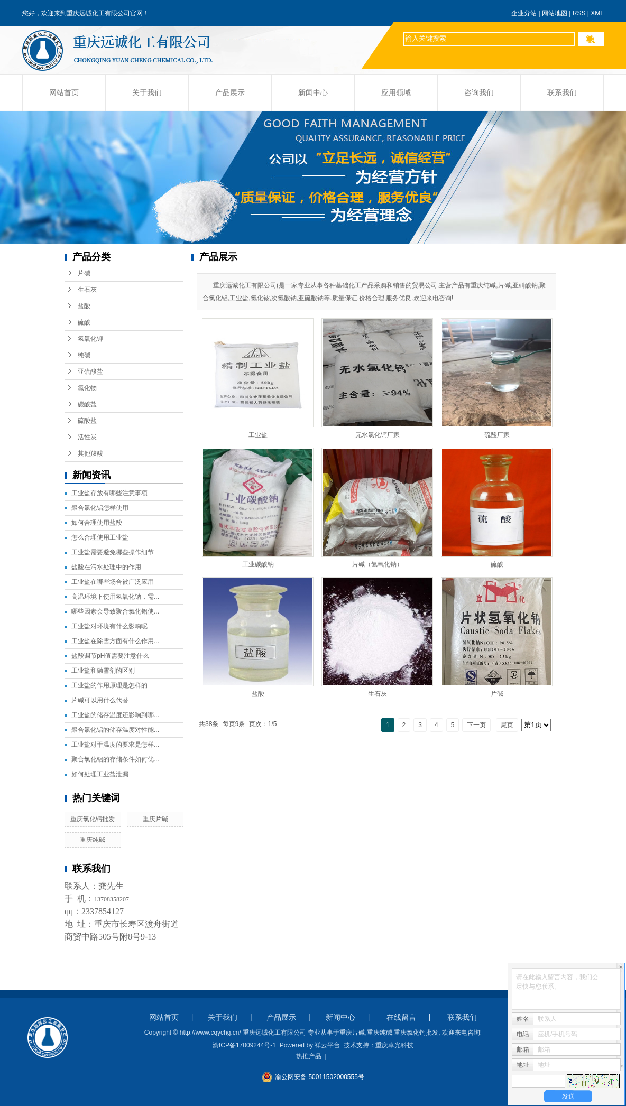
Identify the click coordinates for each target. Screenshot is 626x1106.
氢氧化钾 (90, 338)
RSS (579, 13)
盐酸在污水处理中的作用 (106, 567)
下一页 (476, 725)
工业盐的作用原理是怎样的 (109, 685)
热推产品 (308, 1056)
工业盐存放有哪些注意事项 (109, 493)
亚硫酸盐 (90, 371)
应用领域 (396, 93)
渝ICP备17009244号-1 (244, 1045)
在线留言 (401, 1017)
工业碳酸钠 (258, 564)
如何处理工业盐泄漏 (99, 774)
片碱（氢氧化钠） (377, 564)
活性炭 (87, 437)
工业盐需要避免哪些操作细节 (112, 552)
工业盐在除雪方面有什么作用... (115, 641)
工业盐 (258, 435)
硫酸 (84, 322)
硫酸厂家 (497, 435)
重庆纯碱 (92, 839)
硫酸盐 (87, 420)
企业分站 (524, 13)
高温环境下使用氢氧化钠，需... (115, 596)
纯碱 (84, 355)
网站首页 (64, 93)
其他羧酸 (90, 453)
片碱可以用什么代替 (99, 700)
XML (597, 13)
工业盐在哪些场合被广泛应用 (112, 581)
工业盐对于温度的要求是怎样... (115, 744)
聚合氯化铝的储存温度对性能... (115, 729)
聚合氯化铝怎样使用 (99, 508)
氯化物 (87, 388)
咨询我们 (479, 93)
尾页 (507, 725)
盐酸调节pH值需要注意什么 (110, 655)
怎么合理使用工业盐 (99, 537)
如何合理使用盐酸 (96, 522)
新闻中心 (313, 93)
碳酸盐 (87, 404)
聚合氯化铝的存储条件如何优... (115, 759)
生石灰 (87, 289)
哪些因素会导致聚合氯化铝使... (115, 611)
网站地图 (554, 13)
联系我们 (562, 93)
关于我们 (147, 93)
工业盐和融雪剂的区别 (103, 670)
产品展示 (230, 93)
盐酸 (84, 306)
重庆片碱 (155, 819)
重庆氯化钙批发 (92, 819)
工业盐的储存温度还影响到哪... (115, 715)
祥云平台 (327, 1045)
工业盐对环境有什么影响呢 (109, 626)
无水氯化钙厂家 (377, 435)
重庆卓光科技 (394, 1045)
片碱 (84, 273)
